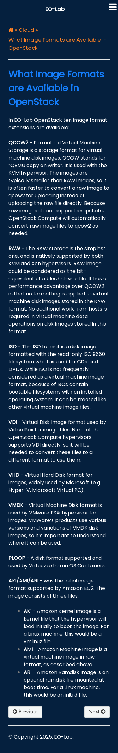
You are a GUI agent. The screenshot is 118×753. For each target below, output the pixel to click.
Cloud (26, 30)
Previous (25, 711)
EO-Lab (55, 9)
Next (96, 711)
